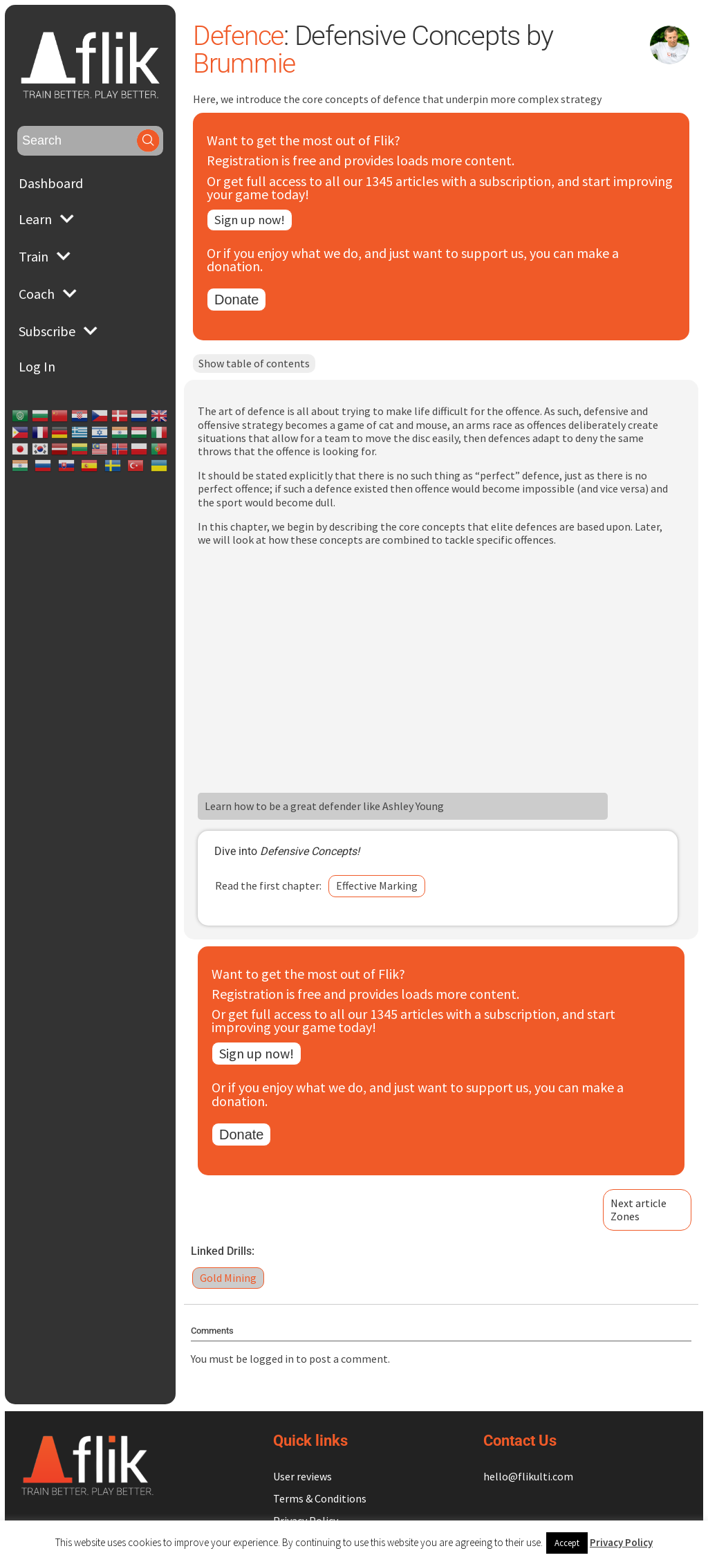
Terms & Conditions (319, 1498)
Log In (37, 366)
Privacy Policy (621, 1542)
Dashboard (51, 183)
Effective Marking (386, 887)
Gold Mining (237, 1279)
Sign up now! (260, 220)
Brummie (254, 63)
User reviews (302, 1476)
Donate (245, 301)
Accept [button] (567, 1543)
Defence (249, 35)
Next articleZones (639, 1210)
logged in (281, 1360)
